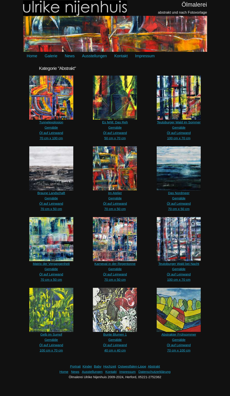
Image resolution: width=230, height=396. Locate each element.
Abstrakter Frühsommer (179, 334)
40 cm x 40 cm (115, 350)
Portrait (75, 366)
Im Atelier (115, 193)
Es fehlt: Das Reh (115, 122)
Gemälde (51, 127)
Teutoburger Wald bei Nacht (178, 264)
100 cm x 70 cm (178, 138)
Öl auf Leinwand (51, 133)
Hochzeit (109, 366)
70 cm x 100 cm (51, 138)
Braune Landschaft (51, 193)
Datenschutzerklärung (154, 372)
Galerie (51, 56)
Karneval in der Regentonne (115, 264)
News (70, 56)
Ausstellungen (94, 56)
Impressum (145, 56)
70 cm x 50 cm (51, 209)
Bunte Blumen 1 (115, 334)
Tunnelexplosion (51, 122)
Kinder (87, 366)
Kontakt (121, 56)
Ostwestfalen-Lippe (132, 366)
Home (32, 56)
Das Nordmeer (179, 193)
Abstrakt (154, 366)
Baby (97, 366)
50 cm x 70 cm (115, 138)
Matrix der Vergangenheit (51, 264)
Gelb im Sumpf (51, 334)
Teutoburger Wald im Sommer (179, 122)
